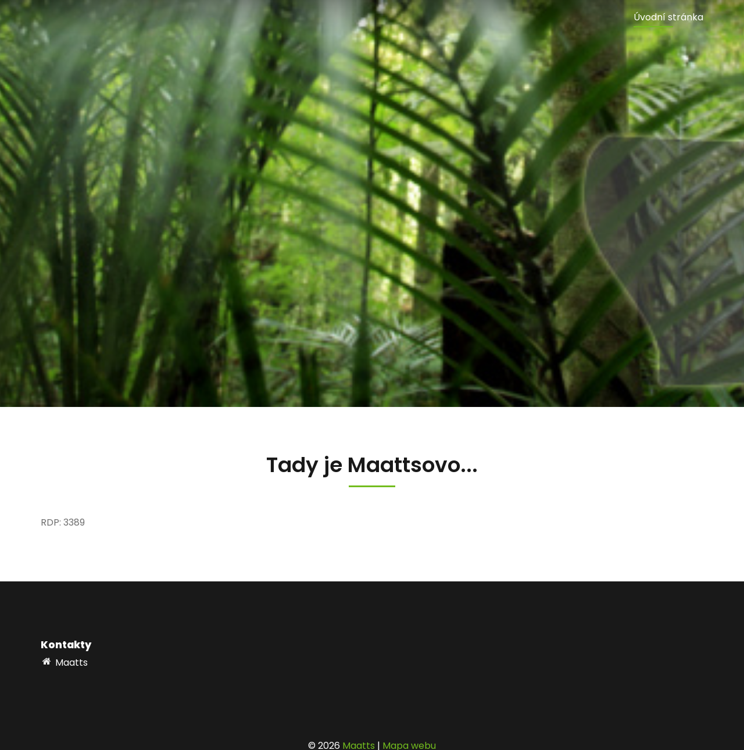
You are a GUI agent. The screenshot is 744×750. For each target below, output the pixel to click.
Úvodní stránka (668, 17)
